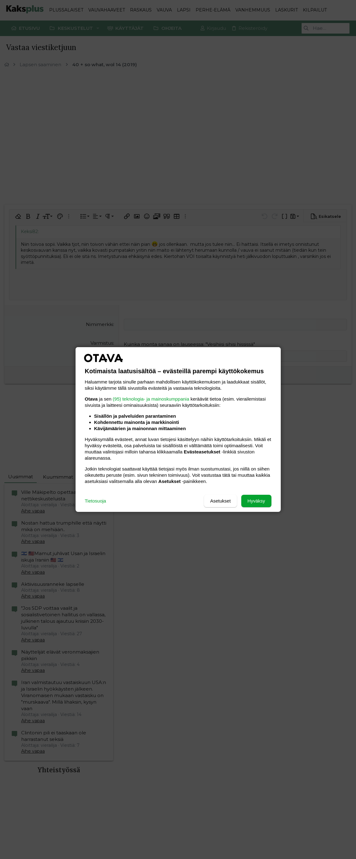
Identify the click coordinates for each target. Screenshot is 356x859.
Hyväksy (256, 500)
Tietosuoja (95, 500)
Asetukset (220, 500)
